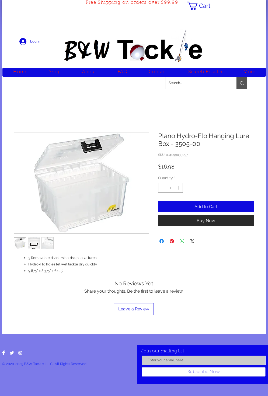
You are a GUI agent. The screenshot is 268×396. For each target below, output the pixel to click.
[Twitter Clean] (11, 353)
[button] (203, 6)
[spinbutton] (170, 187)
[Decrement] (162, 187)
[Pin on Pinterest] (172, 241)
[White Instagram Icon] (20, 353)
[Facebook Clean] (3, 353)
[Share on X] (192, 241)
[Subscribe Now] (204, 372)
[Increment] (178, 187)
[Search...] (197, 83)
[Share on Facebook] (161, 241)
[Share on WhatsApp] (182, 241)
